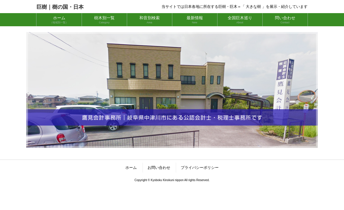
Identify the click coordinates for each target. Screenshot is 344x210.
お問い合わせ (159, 167)
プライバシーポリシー (200, 167)
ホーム (131, 167)
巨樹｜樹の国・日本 (60, 7)
